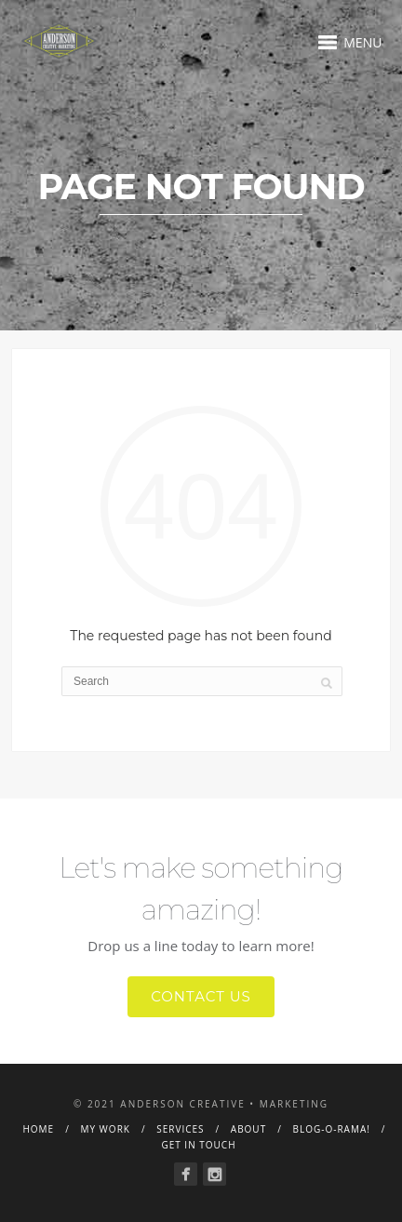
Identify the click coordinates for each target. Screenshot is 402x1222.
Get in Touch (198, 1144)
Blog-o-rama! (330, 1128)
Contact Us (201, 996)
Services (180, 1128)
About (248, 1128)
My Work (105, 1128)
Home (38, 1128)
